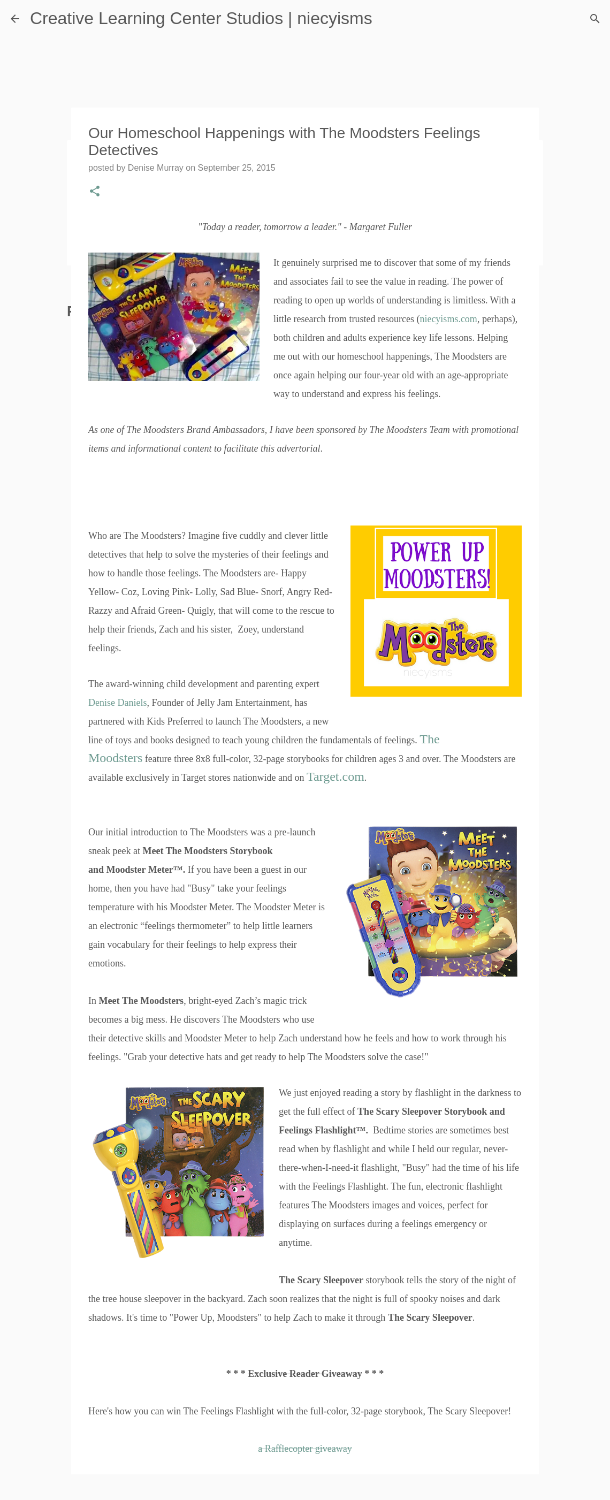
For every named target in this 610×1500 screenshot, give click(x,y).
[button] (94, 192)
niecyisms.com (448, 319)
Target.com (335, 776)
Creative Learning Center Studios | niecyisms (201, 18)
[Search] (595, 19)
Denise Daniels (117, 702)
